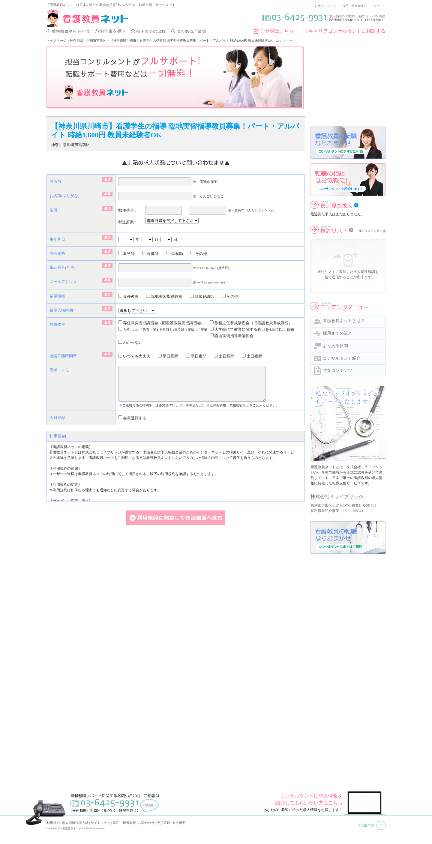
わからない (130, 342)
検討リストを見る (370, 230)
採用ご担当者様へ (355, 5)
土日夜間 (252, 356)
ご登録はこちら (277, 31)
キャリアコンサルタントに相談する (347, 31)
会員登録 (163, 823)
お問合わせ (146, 823)
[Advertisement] (348, 83)
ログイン (380, 5)
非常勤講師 (202, 296)
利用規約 (53, 823)
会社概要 (178, 823)
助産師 (174, 253)
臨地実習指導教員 (164, 296)
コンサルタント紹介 (342, 358)
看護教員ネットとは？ (344, 321)
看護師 (126, 253)
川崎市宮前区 (96, 40)
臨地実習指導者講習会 (232, 336)
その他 (198, 253)
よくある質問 (335, 345)
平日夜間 (196, 356)
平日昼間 (168, 356)
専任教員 (128, 296)
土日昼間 (224, 356)
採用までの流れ (337, 333)
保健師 (150, 253)
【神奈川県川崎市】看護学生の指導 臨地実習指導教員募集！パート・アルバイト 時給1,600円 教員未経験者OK (191, 40)
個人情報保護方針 (75, 823)
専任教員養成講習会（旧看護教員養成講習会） (161, 323)
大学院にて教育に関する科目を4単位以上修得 (252, 329)
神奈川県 (76, 40)
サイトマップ (327, 5)
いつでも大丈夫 (134, 356)
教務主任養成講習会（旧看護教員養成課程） (251, 323)
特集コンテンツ (337, 370)
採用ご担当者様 (124, 823)
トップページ (56, 40)
